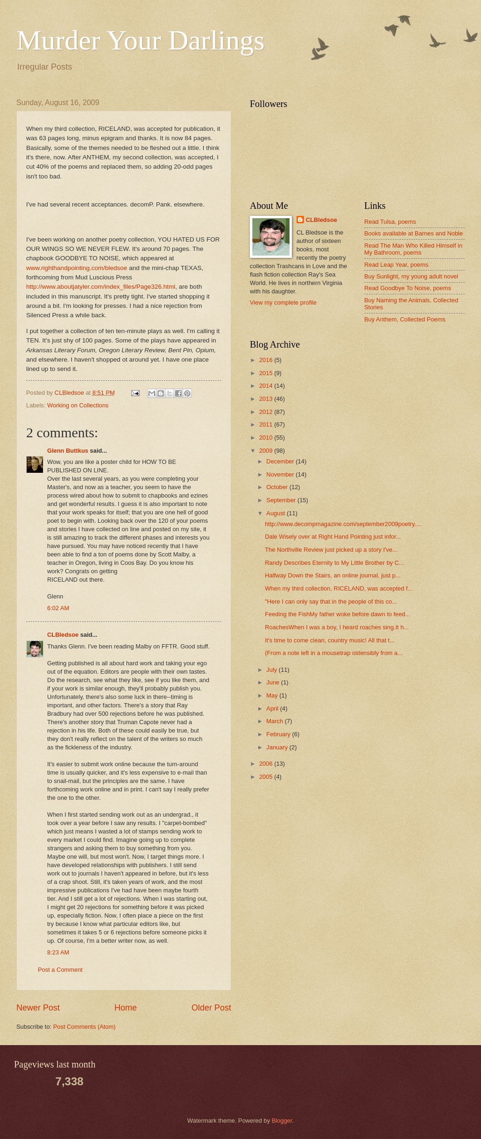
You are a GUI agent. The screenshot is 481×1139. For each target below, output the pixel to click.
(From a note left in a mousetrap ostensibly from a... (334, 652)
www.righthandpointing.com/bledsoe (76, 267)
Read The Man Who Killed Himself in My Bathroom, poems (413, 249)
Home (125, 1007)
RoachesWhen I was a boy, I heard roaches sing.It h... (337, 627)
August (276, 513)
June (273, 682)
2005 (266, 776)
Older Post (211, 1007)
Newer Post (38, 1007)
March (275, 721)
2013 (266, 398)
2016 (266, 359)
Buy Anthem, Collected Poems (405, 319)
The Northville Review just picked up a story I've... (331, 549)
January (277, 747)
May (272, 695)
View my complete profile (283, 302)
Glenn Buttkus (67, 450)
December (281, 461)
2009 (266, 450)
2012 (266, 411)
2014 (266, 385)
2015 (266, 373)
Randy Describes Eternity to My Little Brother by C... (334, 562)
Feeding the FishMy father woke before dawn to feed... (337, 614)
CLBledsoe (62, 634)
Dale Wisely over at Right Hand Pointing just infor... (333, 536)
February (279, 734)
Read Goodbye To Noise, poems (407, 288)
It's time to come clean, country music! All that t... (330, 640)
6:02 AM (58, 608)
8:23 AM (58, 952)
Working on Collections (77, 405)
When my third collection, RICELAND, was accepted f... (338, 588)
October (277, 487)
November (281, 474)
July (272, 669)
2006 (266, 763)
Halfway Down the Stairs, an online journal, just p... (333, 575)
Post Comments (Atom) (84, 1026)
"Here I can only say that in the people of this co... (331, 601)
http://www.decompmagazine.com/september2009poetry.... (343, 523)
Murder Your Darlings (140, 40)
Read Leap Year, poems (396, 264)
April (273, 708)
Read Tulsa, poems (390, 221)
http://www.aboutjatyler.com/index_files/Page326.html (100, 286)
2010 (266, 437)
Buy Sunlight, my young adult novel (411, 276)
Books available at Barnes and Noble (413, 233)
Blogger (282, 1120)
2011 (266, 424)
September (281, 500)
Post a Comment (60, 969)
